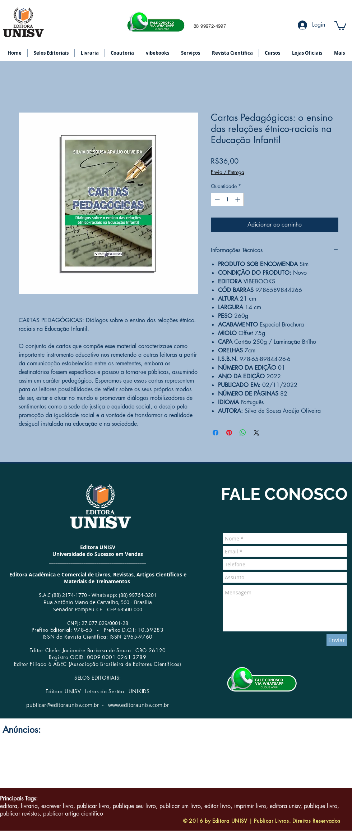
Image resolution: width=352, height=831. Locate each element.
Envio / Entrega (227, 172)
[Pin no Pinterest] (229, 432)
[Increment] (238, 199)
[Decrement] (216, 199)
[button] (340, 25)
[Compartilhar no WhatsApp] (242, 432)
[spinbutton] (227, 199)
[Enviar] (336, 640)
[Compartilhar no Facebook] (215, 432)
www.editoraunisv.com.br (138, 705)
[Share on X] (256, 432)
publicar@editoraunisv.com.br (62, 705)
